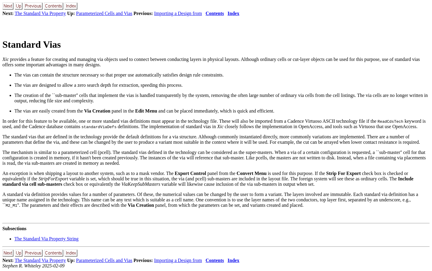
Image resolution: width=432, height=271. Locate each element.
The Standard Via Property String (46, 238)
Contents (215, 13)
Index (233, 13)
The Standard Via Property (40, 13)
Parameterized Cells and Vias (104, 13)
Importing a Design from (178, 13)
